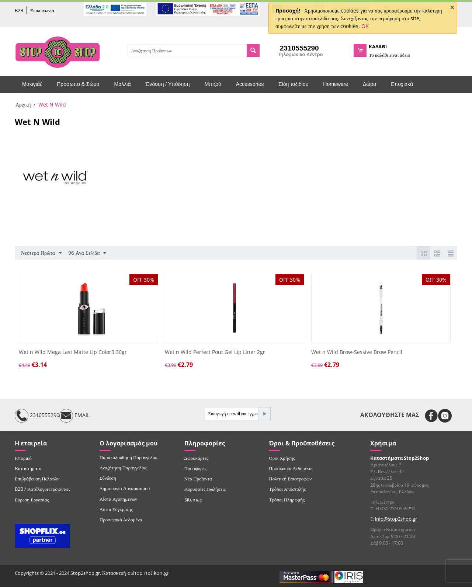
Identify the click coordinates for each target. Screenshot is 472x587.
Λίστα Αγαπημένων (118, 499)
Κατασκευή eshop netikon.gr (135, 572)
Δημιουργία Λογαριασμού (125, 488)
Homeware (335, 84)
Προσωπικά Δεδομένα (121, 519)
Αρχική (23, 104)
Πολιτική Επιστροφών (290, 478)
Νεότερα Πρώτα (41, 253)
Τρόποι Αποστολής (287, 489)
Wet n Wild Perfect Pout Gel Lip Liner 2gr (215, 352)
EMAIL (74, 416)
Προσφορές (195, 468)
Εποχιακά (402, 84)
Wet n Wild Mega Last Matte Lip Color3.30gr (73, 352)
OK (365, 25)
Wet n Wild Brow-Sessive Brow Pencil (356, 352)
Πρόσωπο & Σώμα (78, 84)
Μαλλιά (122, 84)
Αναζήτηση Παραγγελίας (124, 467)
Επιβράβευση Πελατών (37, 478)
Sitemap (193, 499)
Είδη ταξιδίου (293, 84)
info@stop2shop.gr (396, 518)
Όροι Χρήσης (282, 458)
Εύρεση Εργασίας (32, 499)
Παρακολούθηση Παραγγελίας (129, 457)
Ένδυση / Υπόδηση (168, 84)
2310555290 (37, 416)
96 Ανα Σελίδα (87, 253)
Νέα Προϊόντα (198, 478)
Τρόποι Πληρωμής (287, 499)
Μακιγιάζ (32, 84)
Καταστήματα (28, 468)
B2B (19, 10)
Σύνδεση (108, 478)
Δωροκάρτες (196, 458)
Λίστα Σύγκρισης (116, 509)
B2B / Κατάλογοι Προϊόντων (42, 489)
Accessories (250, 84)
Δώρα (369, 84)
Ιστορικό (23, 458)
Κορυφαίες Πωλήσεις (205, 489)
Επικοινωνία (42, 10)
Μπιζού (213, 84)
